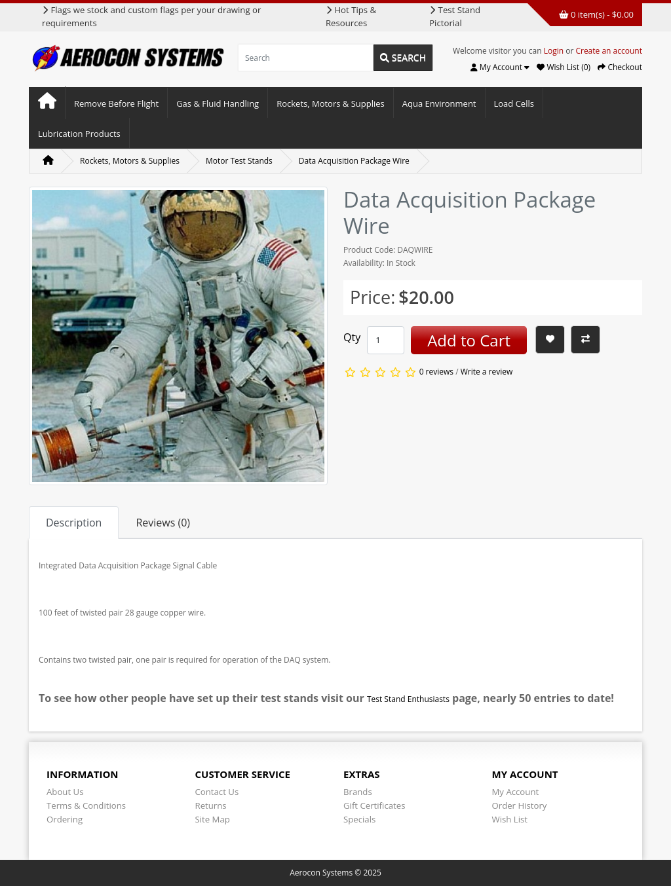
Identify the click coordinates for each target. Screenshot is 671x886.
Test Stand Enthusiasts (408, 699)
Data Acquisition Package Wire (354, 160)
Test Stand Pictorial (454, 16)
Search (403, 57)
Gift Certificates (374, 805)
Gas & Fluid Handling (217, 103)
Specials (359, 819)
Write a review (487, 372)
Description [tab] (74, 522)
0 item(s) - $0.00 (596, 14)
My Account (515, 792)
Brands (357, 792)
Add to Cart (468, 340)
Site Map (212, 819)
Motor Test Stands (239, 160)
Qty (351, 337)
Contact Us (217, 792)
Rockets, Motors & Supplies (331, 103)
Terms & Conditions (86, 805)
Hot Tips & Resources (351, 16)
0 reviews (436, 372)
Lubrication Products (79, 133)
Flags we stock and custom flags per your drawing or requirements (151, 16)
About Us (65, 792)
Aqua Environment (439, 103)
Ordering (65, 819)
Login (554, 50)
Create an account (608, 50)
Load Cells (514, 103)
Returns (211, 805)
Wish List (510, 819)
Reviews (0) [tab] (163, 522)
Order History (519, 805)
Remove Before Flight (116, 103)
